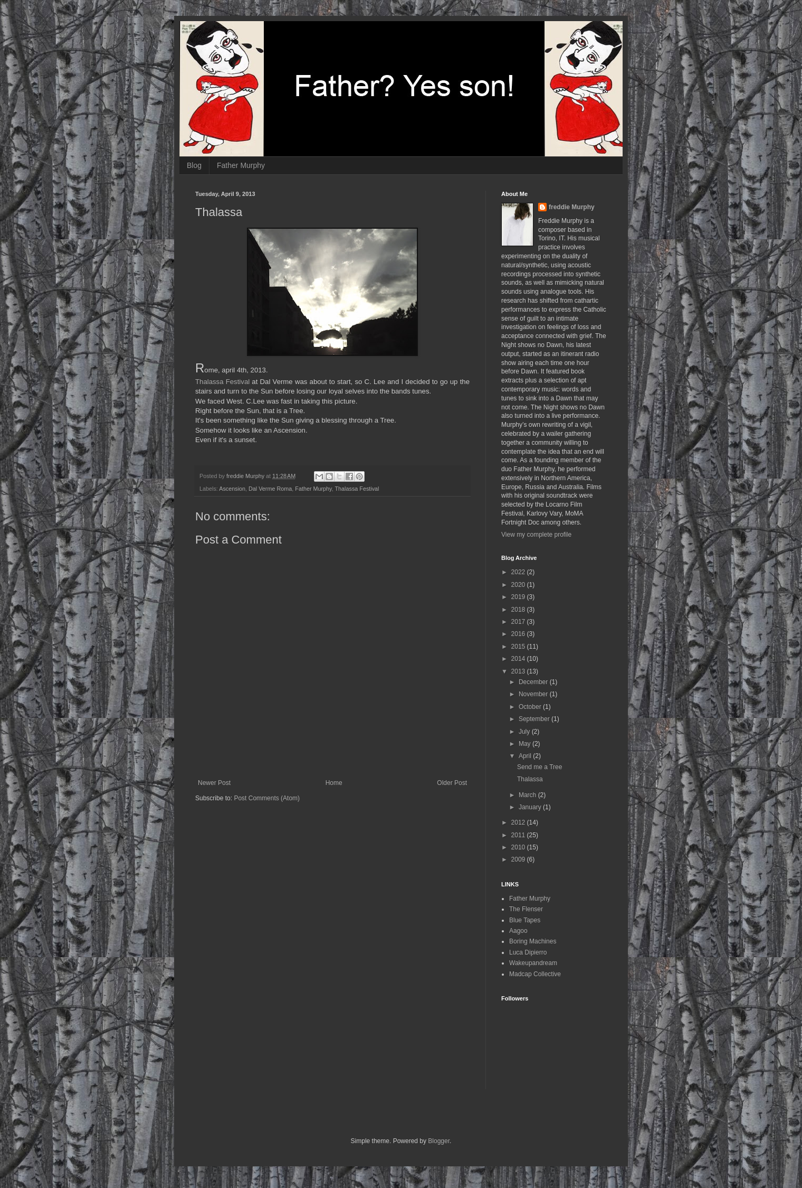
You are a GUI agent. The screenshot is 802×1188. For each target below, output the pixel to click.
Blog (194, 165)
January (531, 807)
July (525, 731)
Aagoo (518, 930)
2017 (519, 621)
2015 (519, 646)
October (531, 706)
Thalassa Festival (222, 382)
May (525, 743)
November (534, 694)
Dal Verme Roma (270, 488)
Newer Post (214, 783)
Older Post (452, 783)
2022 (519, 572)
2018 (519, 609)
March (528, 795)
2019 (519, 597)
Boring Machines (532, 941)
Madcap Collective (535, 974)
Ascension (232, 488)
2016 (519, 634)
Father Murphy (241, 165)
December (534, 682)
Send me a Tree (539, 767)
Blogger (439, 1141)
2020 (519, 584)
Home (334, 783)
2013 (519, 671)
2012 (519, 822)
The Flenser (526, 909)
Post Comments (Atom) (267, 798)
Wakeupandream (533, 963)
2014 (519, 658)
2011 (519, 835)
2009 (519, 859)
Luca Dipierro (528, 952)
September (535, 719)
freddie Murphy (572, 207)
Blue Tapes (524, 920)
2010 (519, 847)
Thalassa (530, 779)
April (526, 756)
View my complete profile (536, 534)
